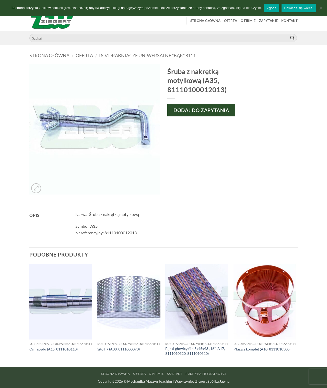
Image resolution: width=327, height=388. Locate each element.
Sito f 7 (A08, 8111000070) (118, 349)
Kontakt (289, 21)
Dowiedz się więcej (298, 8)
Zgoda (271, 8)
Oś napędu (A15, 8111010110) (53, 349)
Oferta (230, 21)
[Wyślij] (292, 38)
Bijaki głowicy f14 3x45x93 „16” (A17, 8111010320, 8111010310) (195, 351)
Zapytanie (268, 21)
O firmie (248, 21)
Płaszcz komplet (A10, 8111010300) (261, 349)
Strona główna (205, 21)
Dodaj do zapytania (201, 110)
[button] (36, 188)
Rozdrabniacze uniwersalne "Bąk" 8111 (147, 55)
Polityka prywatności (205, 373)
